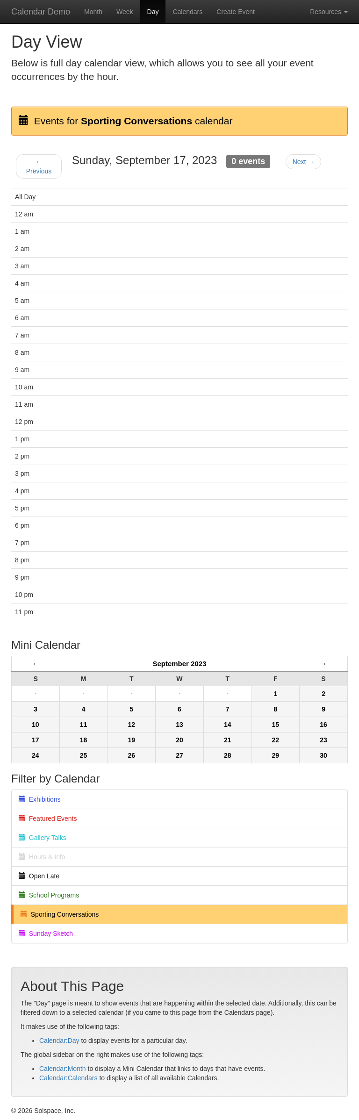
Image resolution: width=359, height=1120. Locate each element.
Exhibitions (39, 799)
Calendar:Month (62, 1068)
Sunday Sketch (46, 933)
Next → (304, 161)
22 (276, 740)
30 (323, 755)
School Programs (49, 895)
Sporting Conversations (60, 914)
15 (276, 724)
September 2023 (179, 664)
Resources (329, 11)
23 (323, 740)
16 (323, 724)
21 (227, 740)
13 (179, 724)
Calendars (187, 11)
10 (35, 724)
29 (276, 755)
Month (93, 11)
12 (131, 724)
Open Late (39, 876)
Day (153, 11)
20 (179, 740)
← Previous (38, 166)
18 (83, 740)
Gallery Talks (42, 837)
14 (227, 724)
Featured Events (48, 818)
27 (179, 755)
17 (35, 740)
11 (83, 724)
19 (131, 740)
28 (227, 755)
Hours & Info (42, 857)
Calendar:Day (59, 1040)
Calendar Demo (40, 11)
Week (124, 11)
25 (83, 755)
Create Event (235, 11)
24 (35, 755)
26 (131, 755)
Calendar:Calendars (68, 1078)
